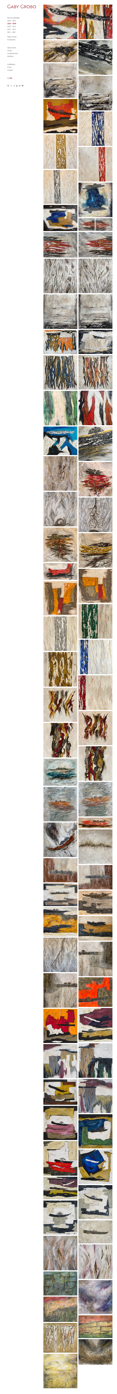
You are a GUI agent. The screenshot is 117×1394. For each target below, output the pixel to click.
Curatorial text (12, 53)
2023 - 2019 (11, 24)
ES (8, 78)
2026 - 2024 (11, 21)
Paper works (12, 37)
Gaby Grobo (11, 48)
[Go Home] (21, 6)
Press (9, 67)
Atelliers (10, 56)
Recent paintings (13, 18)
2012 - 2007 (11, 32)
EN (11, 78)
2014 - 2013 (11, 29)
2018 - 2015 (11, 26)
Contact (10, 70)
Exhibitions (11, 64)
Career (9, 51)
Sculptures (11, 40)
